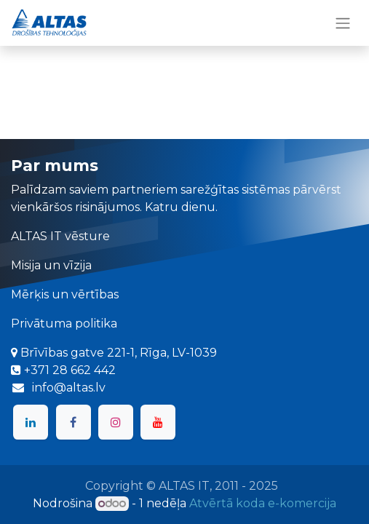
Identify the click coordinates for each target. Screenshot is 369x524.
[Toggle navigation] (343, 23)
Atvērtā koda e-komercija (262, 503)
